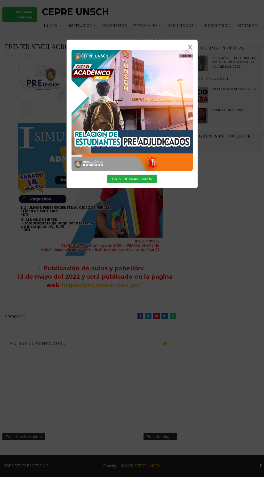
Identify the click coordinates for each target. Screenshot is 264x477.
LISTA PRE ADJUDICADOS (132, 179)
